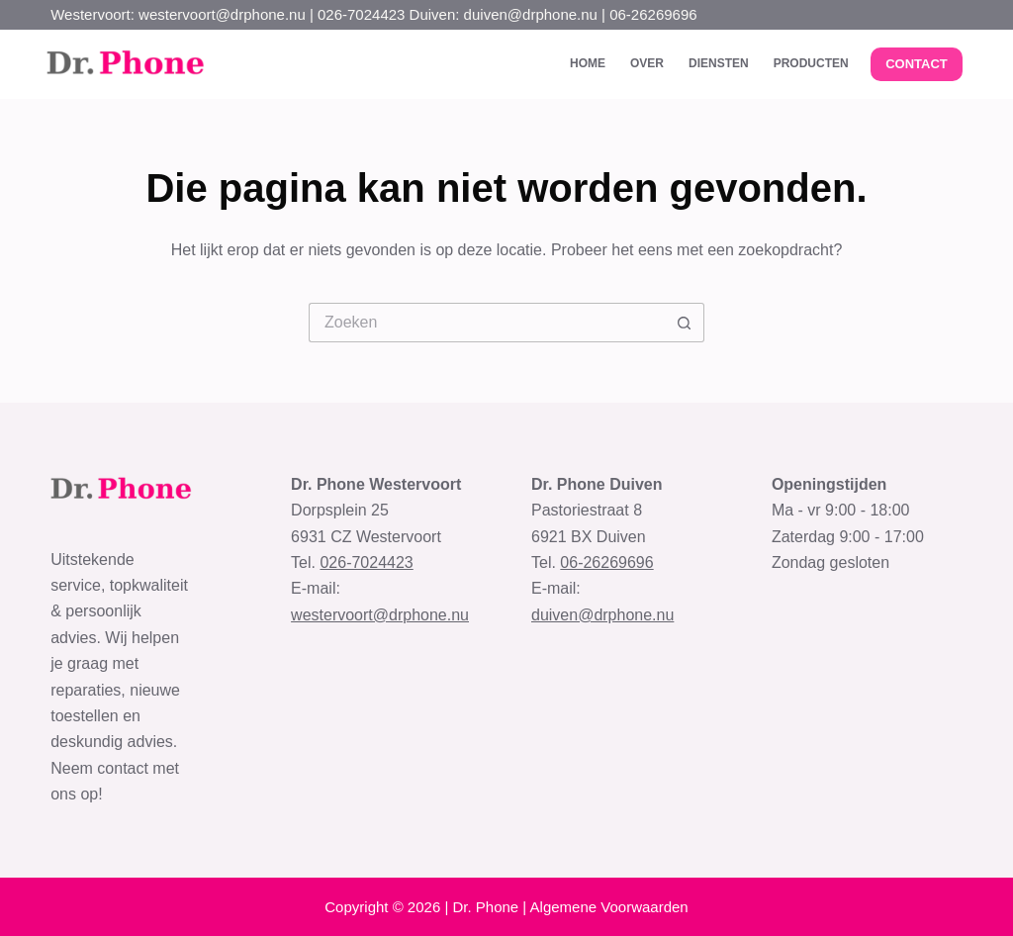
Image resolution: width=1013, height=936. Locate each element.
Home (587, 63)
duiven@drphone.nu (602, 615)
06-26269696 (606, 562)
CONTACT (916, 63)
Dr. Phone (485, 906)
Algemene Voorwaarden (609, 906)
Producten (811, 63)
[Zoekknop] (684, 322)
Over (647, 63)
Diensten (719, 63)
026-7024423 (366, 562)
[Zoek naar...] (487, 322)
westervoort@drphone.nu (380, 615)
